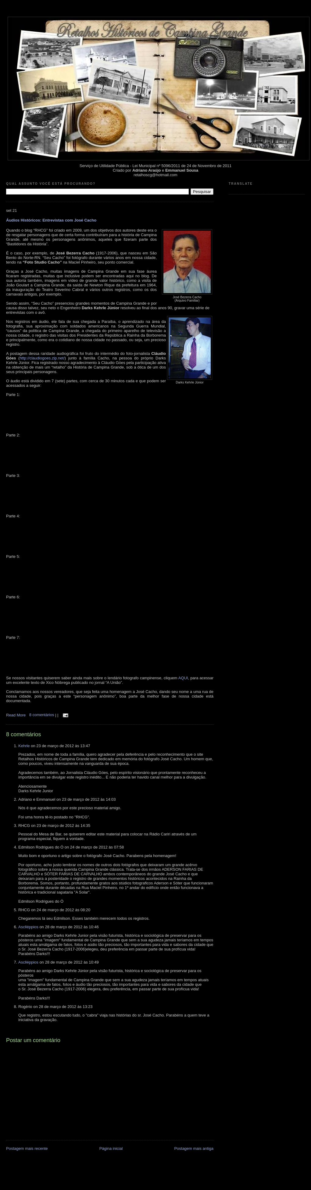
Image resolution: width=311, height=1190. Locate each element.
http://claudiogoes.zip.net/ (42, 358)
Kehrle (24, 746)
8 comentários (42, 714)
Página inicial (111, 1148)
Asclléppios (28, 927)
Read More (16, 714)
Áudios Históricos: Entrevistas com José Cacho (51, 220)
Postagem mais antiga (193, 1148)
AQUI (183, 678)
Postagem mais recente (27, 1148)
